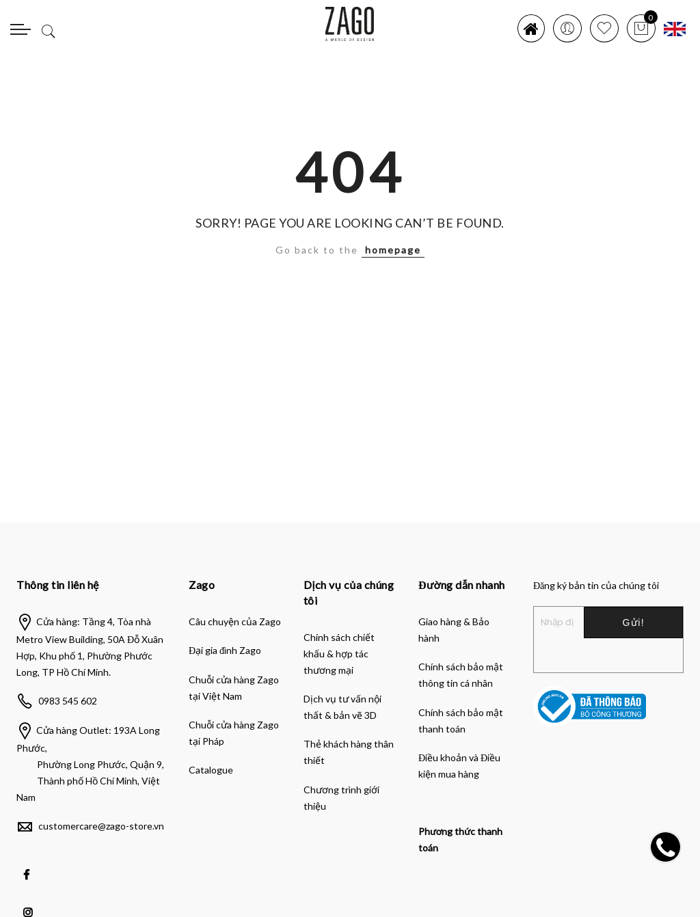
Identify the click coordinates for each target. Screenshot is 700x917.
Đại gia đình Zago (225, 650)
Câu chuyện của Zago (235, 621)
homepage (393, 250)
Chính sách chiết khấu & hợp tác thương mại (339, 653)
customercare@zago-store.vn (101, 826)
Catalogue (211, 770)
